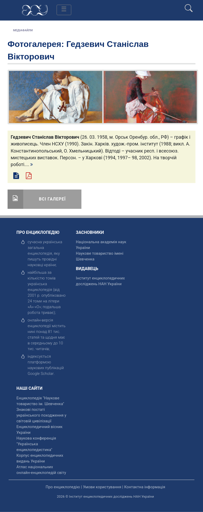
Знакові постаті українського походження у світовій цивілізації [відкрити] (41, 415)
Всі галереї (52, 199)
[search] (189, 6)
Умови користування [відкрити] (102, 487)
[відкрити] (41, 373)
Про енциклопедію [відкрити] (63, 487)
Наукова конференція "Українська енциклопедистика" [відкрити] (36, 444)
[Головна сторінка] (35, 9)
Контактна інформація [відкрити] (144, 487)
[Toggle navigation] (64, 10)
